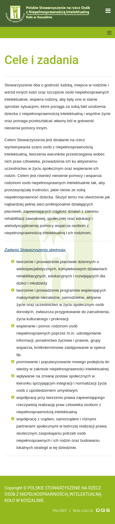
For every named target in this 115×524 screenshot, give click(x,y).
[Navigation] (108, 11)
